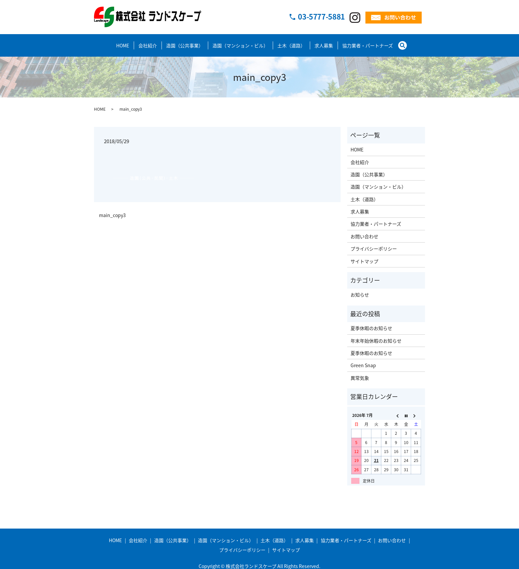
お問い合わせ (364, 230)
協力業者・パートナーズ (367, 42)
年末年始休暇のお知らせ (376, 334)
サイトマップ (364, 255)
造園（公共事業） (184, 42)
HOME (122, 42)
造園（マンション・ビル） (240, 42)
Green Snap (363, 359)
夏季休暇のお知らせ (371, 322)
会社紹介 (147, 42)
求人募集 (323, 42)
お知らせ (360, 288)
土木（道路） (291, 42)
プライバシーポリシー (374, 242)
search (405, 42)
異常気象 (360, 372)
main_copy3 (112, 209)
